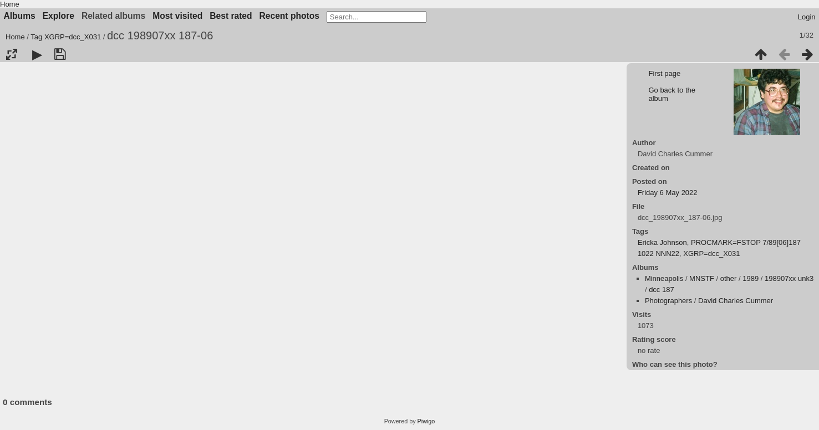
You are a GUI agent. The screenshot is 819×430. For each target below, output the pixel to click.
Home (9, 4)
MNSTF (701, 278)
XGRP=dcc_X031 (72, 37)
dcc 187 (661, 289)
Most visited (177, 16)
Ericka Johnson (662, 242)
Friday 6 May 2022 (668, 192)
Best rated (231, 16)
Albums (19, 16)
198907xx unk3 (789, 278)
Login (807, 17)
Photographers (668, 300)
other (728, 278)
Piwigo (426, 421)
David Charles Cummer (735, 300)
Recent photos (289, 16)
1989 (750, 278)
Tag (36, 37)
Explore (58, 16)
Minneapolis (664, 278)
